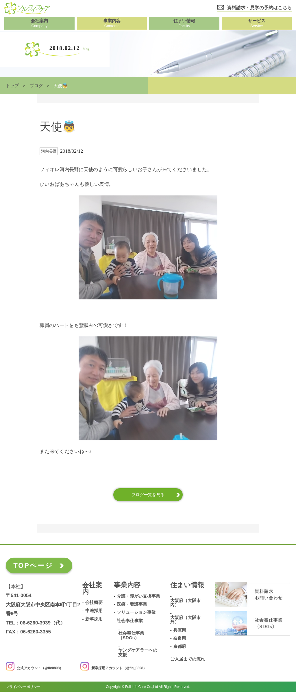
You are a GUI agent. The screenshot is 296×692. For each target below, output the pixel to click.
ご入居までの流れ (187, 659)
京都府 (179, 646)
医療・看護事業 (132, 604)
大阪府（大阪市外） (185, 619)
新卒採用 (94, 618)
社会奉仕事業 (130, 620)
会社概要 (94, 602)
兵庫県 (179, 630)
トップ (12, 85)
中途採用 (94, 610)
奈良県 (179, 638)
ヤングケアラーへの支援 (137, 652)
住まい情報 (187, 585)
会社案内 (92, 588)
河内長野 (49, 151)
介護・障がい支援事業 (138, 596)
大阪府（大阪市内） (185, 602)
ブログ (36, 85)
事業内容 (127, 585)
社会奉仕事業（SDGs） (131, 635)
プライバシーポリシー (23, 687)
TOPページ (33, 565)
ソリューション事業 (136, 612)
